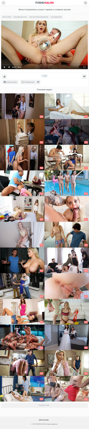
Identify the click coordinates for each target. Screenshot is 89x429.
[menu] (3, 3)
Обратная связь (44, 420)
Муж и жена (6, 17)
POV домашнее (56, 17)
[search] (85, 3)
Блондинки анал (20, 17)
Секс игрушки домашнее (38, 17)
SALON (44, 3)
